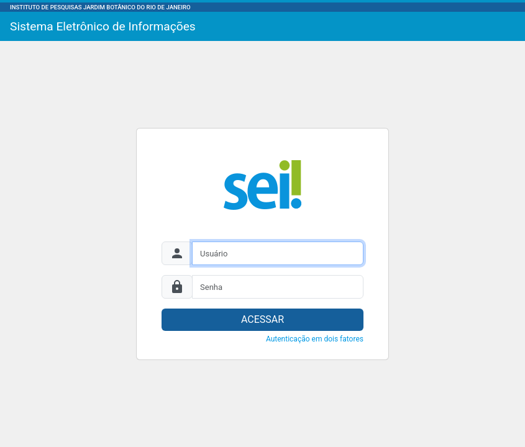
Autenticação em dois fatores (314, 339)
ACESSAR (262, 319)
